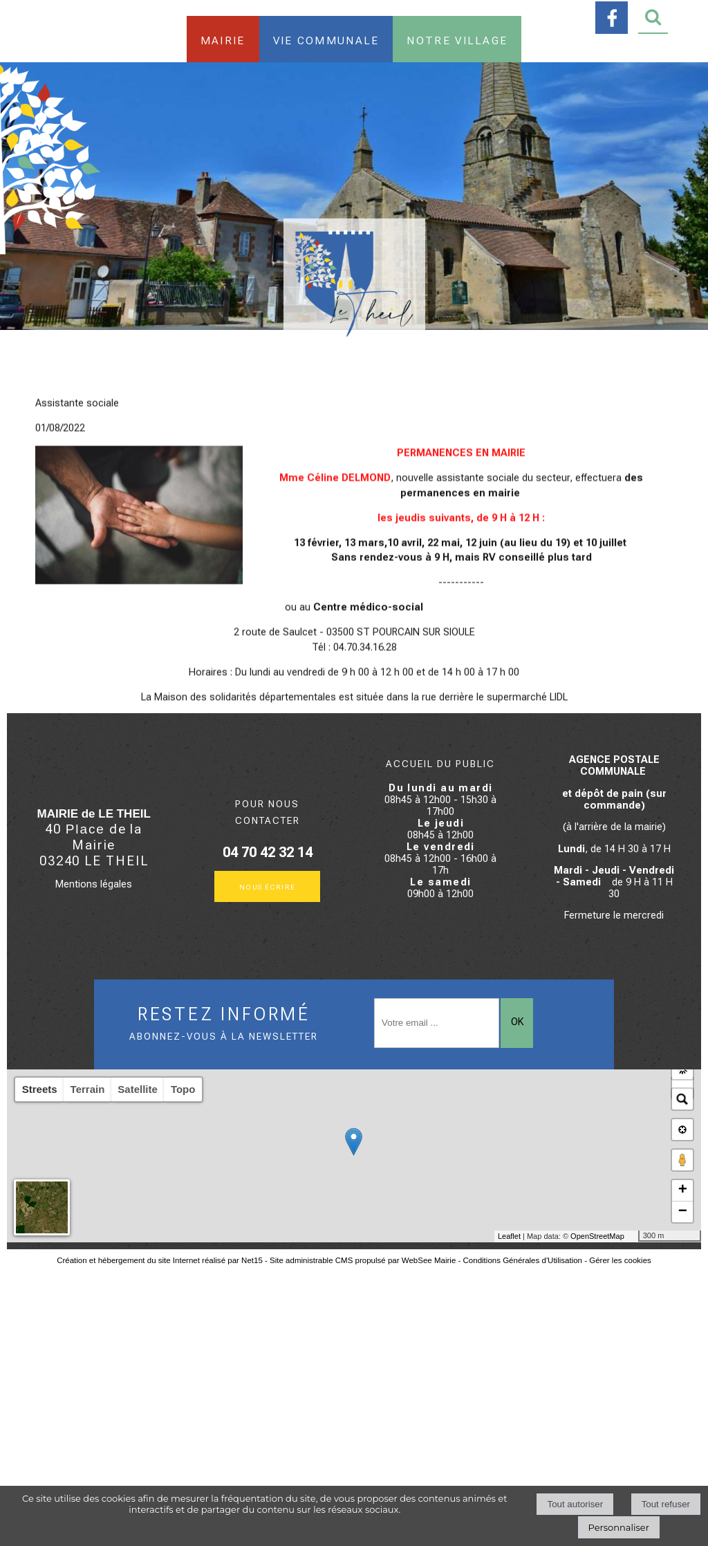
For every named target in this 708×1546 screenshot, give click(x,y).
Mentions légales (93, 884)
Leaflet (509, 1236)
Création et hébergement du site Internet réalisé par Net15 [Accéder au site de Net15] (160, 1260)
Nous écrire (267, 886)
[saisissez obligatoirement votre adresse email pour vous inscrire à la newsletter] (436, 1023)
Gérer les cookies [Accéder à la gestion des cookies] (620, 1260)
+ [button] (682, 1190)
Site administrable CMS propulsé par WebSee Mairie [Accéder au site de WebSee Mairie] (363, 1260)
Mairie (223, 39)
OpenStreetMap (597, 1236)
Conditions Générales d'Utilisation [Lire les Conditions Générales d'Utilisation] (522, 1260)
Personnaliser (618, 1527)
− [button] (682, 1212)
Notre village (457, 39)
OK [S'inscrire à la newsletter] (517, 1022)
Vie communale (326, 39)
